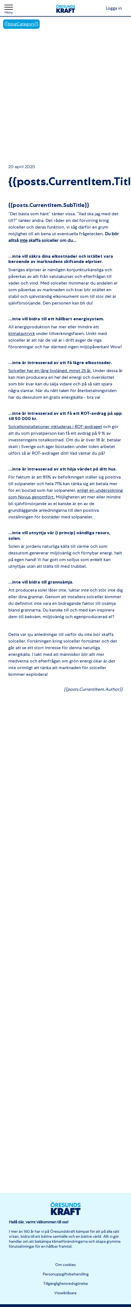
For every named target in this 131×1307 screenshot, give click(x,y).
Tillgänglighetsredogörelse (65, 1283)
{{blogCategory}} (21, 24)
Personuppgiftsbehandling (66, 1274)
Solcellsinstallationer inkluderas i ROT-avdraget (55, 426)
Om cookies (65, 1264)
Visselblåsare (65, 1292)
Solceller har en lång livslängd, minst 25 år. (50, 371)
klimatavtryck (21, 333)
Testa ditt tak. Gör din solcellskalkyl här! (65, 140)
